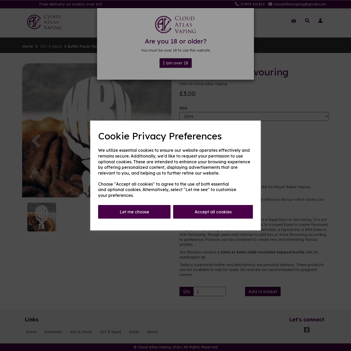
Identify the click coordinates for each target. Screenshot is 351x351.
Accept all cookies (213, 211)
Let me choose (134, 211)
